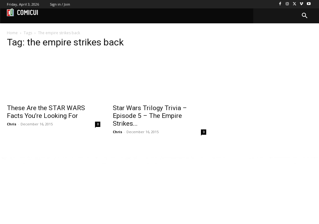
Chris (11, 124)
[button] (304, 15)
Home (12, 32)
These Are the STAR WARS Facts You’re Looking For (46, 111)
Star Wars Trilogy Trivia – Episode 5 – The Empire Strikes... (150, 115)
